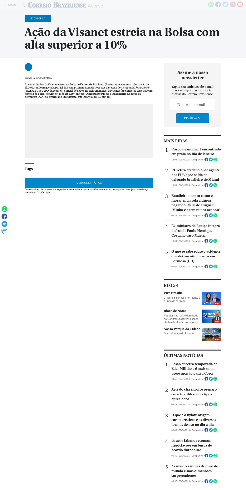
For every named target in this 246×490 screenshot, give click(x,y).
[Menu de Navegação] (10, 5)
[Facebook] (218, 6)
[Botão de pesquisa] (21, 5)
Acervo (95, 5)
